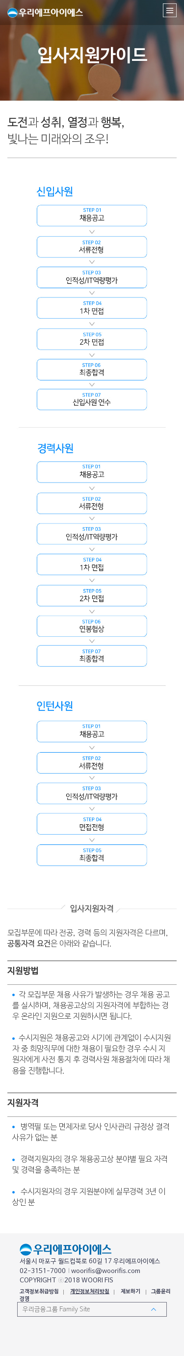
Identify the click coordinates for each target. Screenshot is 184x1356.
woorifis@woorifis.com (105, 1271)
